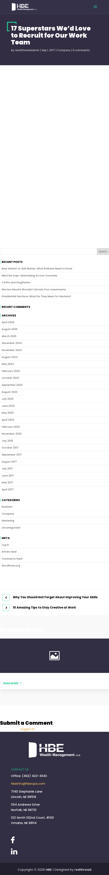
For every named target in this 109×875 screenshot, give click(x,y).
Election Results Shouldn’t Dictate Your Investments (34, 289)
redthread (82, 869)
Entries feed (9, 551)
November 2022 (12, 433)
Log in (5, 545)
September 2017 (12, 454)
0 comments (81, 50)
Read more (10, 683)
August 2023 (9, 392)
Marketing (8, 520)
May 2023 (8, 412)
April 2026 (8, 322)
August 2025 (9, 329)
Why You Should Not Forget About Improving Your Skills (55, 597)
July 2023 (8, 399)
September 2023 (12, 385)
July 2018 (7, 440)
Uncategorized (11, 527)
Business (7, 506)
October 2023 (10, 378)
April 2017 (8, 489)
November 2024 (12, 350)
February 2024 (11, 371)
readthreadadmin (27, 50)
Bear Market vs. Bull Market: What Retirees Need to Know (37, 268)
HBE (49, 869)
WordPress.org (11, 565)
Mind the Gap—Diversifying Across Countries (29, 275)
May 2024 (8, 364)
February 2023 (11, 427)
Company (63, 50)
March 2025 (9, 336)
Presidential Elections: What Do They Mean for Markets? (36, 296)
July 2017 (7, 468)
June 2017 (8, 475)
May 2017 (7, 482)
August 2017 (9, 461)
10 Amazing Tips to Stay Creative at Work (44, 607)
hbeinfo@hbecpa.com (28, 783)
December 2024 (12, 343)
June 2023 (8, 406)
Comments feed (12, 558)
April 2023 (8, 420)
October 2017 (10, 447)
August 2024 (10, 357)
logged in (27, 729)
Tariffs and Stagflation (16, 282)
